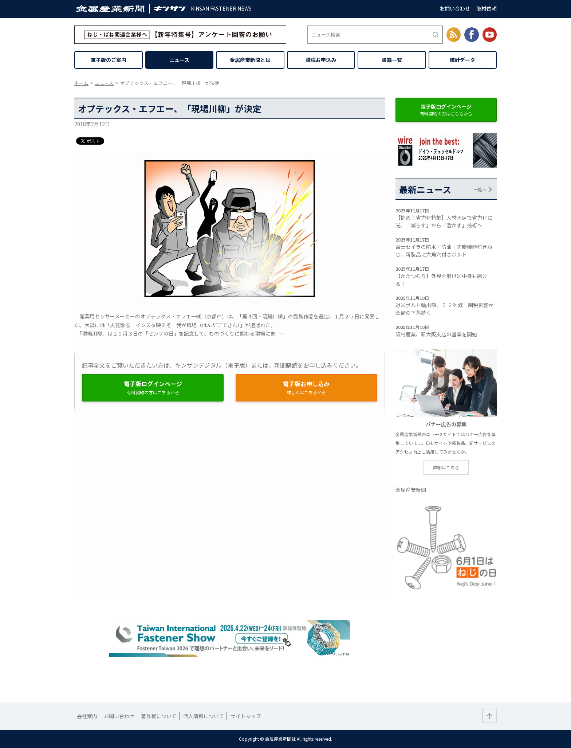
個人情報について (203, 716)
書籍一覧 (392, 59)
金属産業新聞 (410, 489)
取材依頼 (486, 8)
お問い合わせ (455, 8)
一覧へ (480, 189)
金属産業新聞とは (250, 59)
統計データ (462, 59)
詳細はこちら (446, 467)
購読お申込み (321, 59)
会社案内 (87, 716)
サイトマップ (246, 716)
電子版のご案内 (108, 59)
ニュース (179, 59)
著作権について (159, 716)
